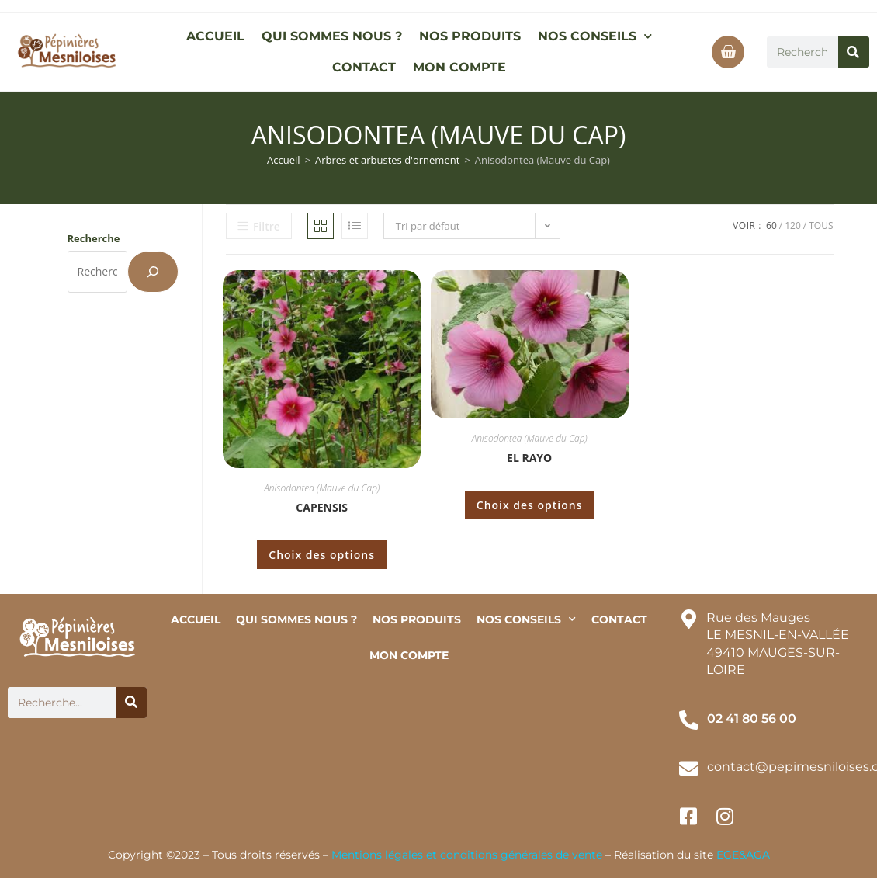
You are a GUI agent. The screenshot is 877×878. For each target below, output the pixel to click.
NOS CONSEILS (595, 36)
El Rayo (529, 457)
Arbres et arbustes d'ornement (387, 160)
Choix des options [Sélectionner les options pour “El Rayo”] (530, 505)
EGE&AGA (743, 855)
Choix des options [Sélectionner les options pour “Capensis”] (322, 554)
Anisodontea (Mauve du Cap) (322, 488)
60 (771, 225)
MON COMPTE (459, 67)
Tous (821, 225)
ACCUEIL (215, 36)
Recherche (94, 238)
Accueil (283, 160)
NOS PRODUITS (470, 36)
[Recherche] (153, 272)
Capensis (322, 507)
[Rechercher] (853, 52)
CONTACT (364, 67)
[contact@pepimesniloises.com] (688, 768)
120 (793, 225)
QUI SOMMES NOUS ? (332, 36)
